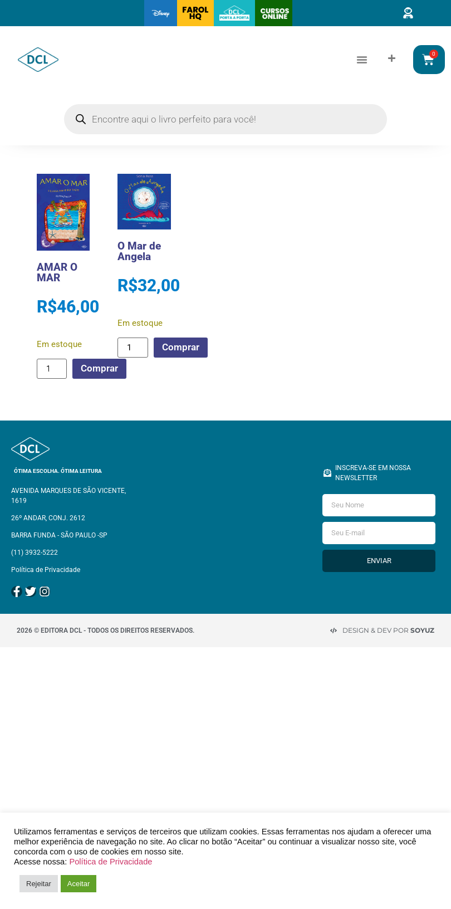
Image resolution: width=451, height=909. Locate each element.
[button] (362, 59)
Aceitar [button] (78, 883)
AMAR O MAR (57, 272)
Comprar (99, 368)
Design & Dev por (388, 630)
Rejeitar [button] (38, 883)
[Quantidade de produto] (52, 369)
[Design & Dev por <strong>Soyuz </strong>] (333, 630)
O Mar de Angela (139, 251)
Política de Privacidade (110, 861)
